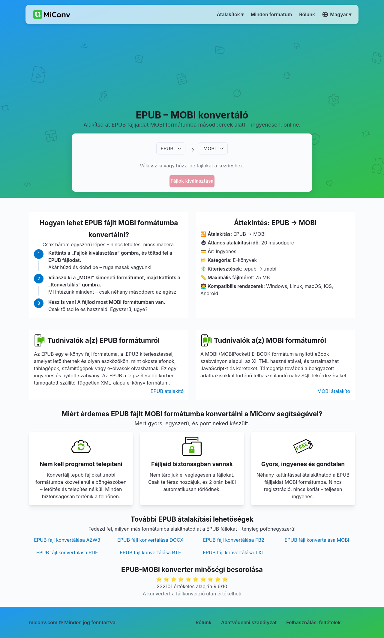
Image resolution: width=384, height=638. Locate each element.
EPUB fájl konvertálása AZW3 (67, 540)
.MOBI (209, 148)
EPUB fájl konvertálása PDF (67, 553)
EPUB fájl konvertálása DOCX (150, 540)
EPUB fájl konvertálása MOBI (316, 540)
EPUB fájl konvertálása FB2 (233, 540)
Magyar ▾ (336, 14)
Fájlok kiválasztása (191, 181)
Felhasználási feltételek (313, 622)
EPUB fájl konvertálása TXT (233, 553)
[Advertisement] (192, 66)
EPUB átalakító (167, 391)
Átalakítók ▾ (230, 14)
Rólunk (204, 622)
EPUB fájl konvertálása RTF (150, 553)
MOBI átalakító (333, 391)
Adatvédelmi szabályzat (249, 622)
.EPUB (166, 148)
